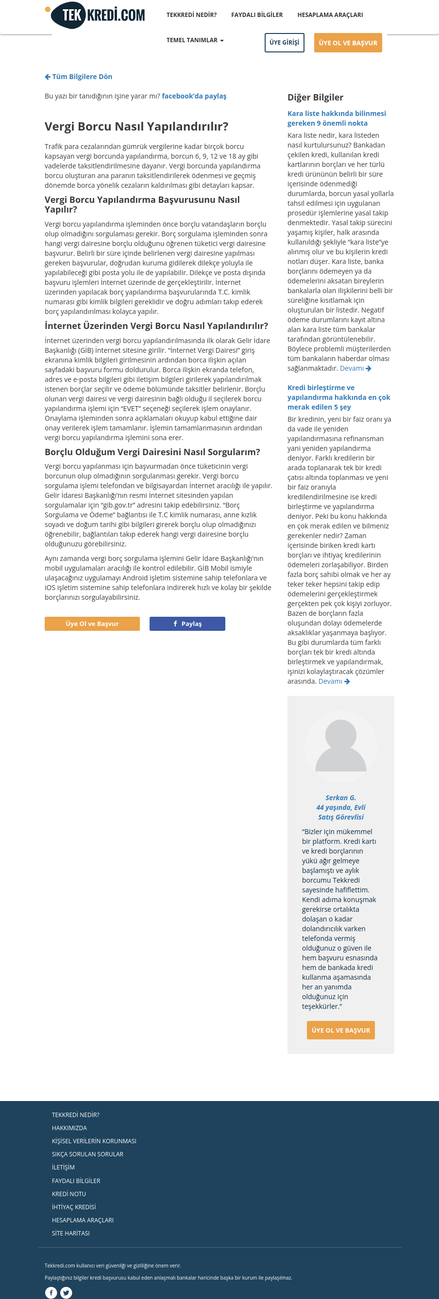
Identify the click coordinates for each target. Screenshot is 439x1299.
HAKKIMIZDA (69, 1128)
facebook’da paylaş (194, 95)
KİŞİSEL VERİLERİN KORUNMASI (94, 1141)
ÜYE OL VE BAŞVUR (348, 42)
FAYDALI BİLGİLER (257, 15)
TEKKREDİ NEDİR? (192, 15)
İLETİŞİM (63, 1167)
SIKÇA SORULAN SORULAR (87, 1154)
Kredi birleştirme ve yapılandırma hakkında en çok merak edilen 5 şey (338, 397)
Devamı (355, 368)
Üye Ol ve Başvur (92, 623)
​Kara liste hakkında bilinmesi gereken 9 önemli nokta (336, 118)
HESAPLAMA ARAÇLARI (330, 15)
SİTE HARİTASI (71, 1233)
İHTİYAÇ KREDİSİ (74, 1207)
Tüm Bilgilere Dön (79, 76)
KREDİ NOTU (69, 1194)
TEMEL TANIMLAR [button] (195, 40)
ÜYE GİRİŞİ (285, 42)
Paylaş (187, 623)
